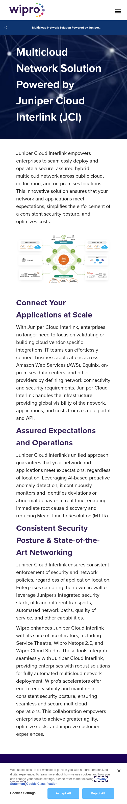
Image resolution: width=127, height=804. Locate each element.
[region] (63, 783)
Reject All (98, 793)
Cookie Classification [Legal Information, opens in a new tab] (41, 784)
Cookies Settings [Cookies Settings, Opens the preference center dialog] (23, 793)
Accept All (63, 793)
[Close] (118, 770)
